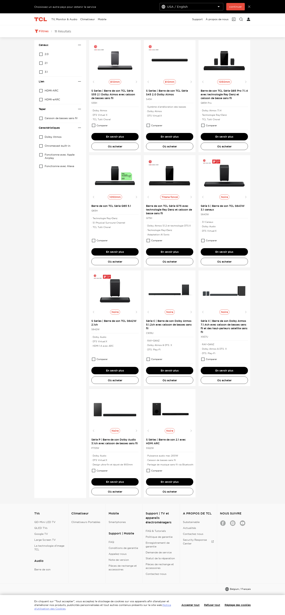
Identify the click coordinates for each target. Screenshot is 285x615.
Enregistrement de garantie (158, 544)
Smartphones (117, 522)
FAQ (111, 542)
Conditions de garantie (123, 548)
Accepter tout (190, 605)
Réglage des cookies (238, 605)
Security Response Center (198, 541)
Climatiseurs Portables (85, 522)
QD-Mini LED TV (45, 522)
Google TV (41, 534)
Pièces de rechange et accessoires (123, 567)
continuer (235, 6)
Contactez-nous (156, 574)
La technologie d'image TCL (49, 547)
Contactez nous (193, 534)
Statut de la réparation (160, 558)
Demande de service (159, 552)
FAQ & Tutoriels (156, 531)
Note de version (119, 559)
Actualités (189, 528)
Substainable (191, 522)
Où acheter (115, 146)
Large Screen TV (45, 539)
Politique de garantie (159, 537)
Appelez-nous (118, 554)
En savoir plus (115, 136)
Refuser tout (212, 605)
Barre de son (42, 569)
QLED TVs (40, 528)
